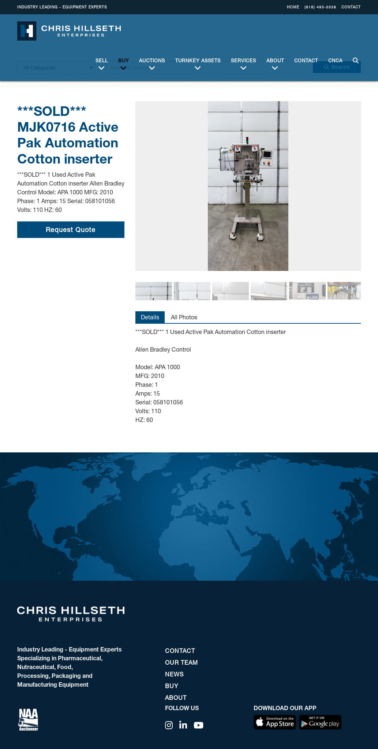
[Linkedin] (183, 725)
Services (243, 60)
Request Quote (71, 229)
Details (150, 316)
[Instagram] (169, 725)
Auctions (152, 60)
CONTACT (351, 7)
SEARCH (354, 56)
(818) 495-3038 (320, 7)
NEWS (174, 674)
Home (293, 7)
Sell (102, 60)
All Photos (184, 316)
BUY (123, 60)
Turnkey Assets (198, 60)
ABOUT (275, 60)
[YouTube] (199, 725)
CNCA (335, 56)
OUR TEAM (181, 662)
